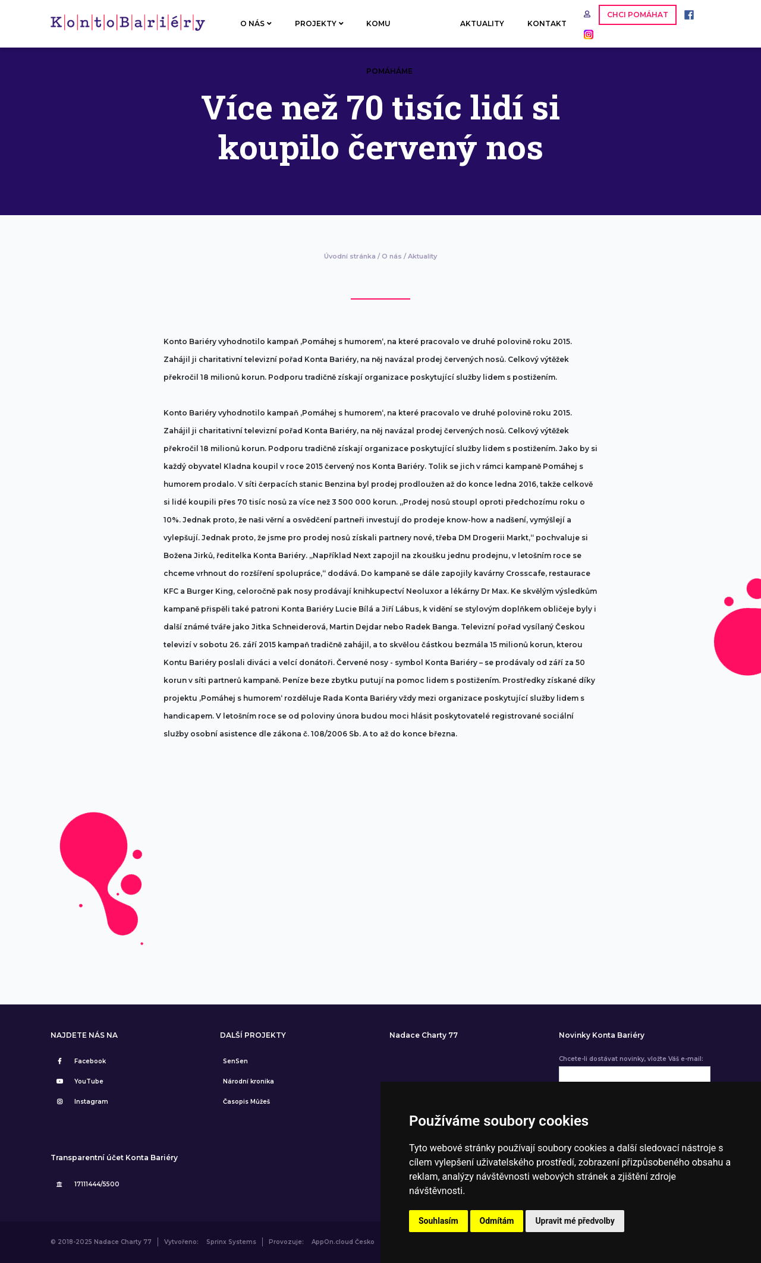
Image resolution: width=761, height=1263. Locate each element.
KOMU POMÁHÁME (389, 33)
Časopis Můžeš (246, 1101)
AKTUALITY (482, 23)
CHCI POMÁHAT (637, 14)
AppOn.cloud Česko (343, 1242)
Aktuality (422, 256)
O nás (392, 256)
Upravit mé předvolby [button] (574, 1221)
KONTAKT (547, 23)
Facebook (80, 1061)
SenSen (235, 1061)
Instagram (81, 1101)
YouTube (78, 1081)
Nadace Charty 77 (423, 1035)
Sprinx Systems (231, 1242)
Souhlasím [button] (438, 1221)
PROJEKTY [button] (319, 23)
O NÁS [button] (256, 23)
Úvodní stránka (350, 256)
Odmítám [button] (497, 1221)
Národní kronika (248, 1081)
